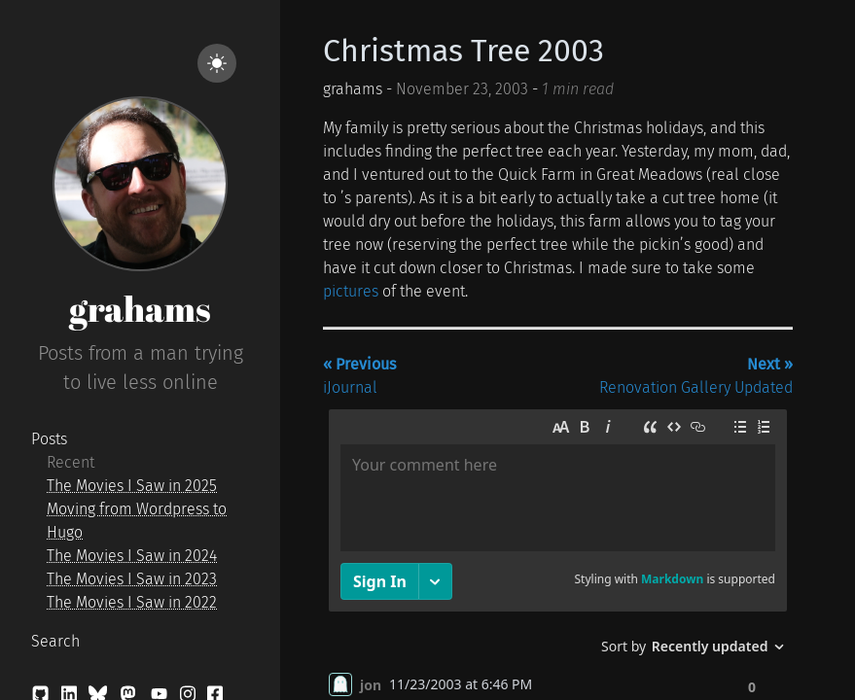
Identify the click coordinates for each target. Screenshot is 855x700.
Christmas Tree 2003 (463, 50)
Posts (49, 439)
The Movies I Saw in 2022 (132, 602)
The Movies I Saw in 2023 (132, 579)
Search (55, 641)
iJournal (359, 376)
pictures (350, 291)
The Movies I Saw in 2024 (132, 555)
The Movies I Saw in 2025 (132, 485)
